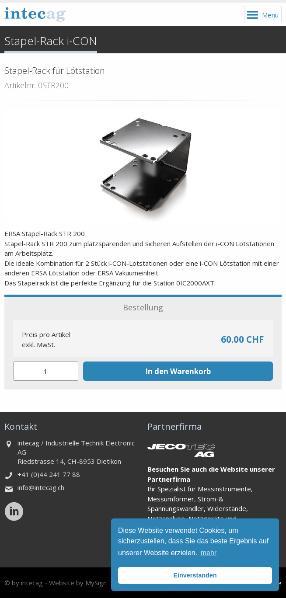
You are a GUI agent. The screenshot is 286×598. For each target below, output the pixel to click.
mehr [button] (208, 552)
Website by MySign (78, 582)
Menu (270, 14)
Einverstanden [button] (194, 575)
